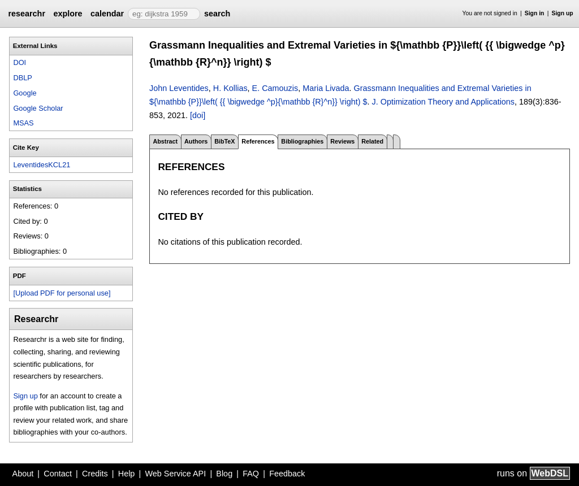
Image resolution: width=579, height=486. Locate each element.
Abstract (165, 141)
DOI (19, 62)
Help (126, 473)
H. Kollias (230, 88)
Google (24, 93)
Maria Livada (326, 88)
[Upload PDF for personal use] (61, 293)
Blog (224, 473)
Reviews (342, 141)
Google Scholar (38, 108)
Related (372, 141)
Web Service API (175, 473)
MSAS (23, 123)
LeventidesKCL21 (41, 164)
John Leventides (179, 88)
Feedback (287, 473)
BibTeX (224, 141)
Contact (58, 473)
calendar (107, 13)
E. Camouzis (275, 88)
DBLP (22, 77)
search (217, 13)
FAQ (251, 473)
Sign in (535, 13)
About (23, 473)
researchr (26, 13)
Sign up (562, 13)
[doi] (197, 115)
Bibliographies (302, 141)
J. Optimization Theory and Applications (443, 101)
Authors (196, 141)
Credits (95, 473)
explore (67, 13)
